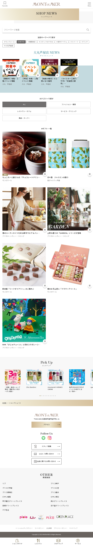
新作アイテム (62, 42)
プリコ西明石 (7, 492)
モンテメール (10, 42)
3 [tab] (43, 395)
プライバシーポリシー (60, 528)
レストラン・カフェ (24, 111)
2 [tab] (41, 395)
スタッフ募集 (46, 446)
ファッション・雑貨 (69, 104)
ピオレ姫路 (6, 497)
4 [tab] (45, 395)
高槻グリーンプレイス (10, 506)
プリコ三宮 (55, 488)
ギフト (22, 42)
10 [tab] (55, 395)
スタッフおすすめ (46, 42)
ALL (24, 104)
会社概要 (49, 528)
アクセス (46, 424)
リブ (4, 483)
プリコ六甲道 (7, 488)
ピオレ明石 (55, 497)
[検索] (88, 30)
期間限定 (32, 42)
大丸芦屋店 (9, 45)
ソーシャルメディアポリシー (24, 528)
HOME (4, 403)
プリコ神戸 (55, 483)
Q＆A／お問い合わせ (46, 454)
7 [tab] (50, 395)
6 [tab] (48, 395)
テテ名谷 (5, 510)
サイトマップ (73, 528)
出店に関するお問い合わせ (46, 461)
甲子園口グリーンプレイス (12, 501)
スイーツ (75, 42)
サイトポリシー (39, 528)
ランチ (85, 42)
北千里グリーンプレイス (60, 506)
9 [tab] (53, 395)
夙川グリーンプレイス (59, 501)
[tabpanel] (15, 380)
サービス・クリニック (69, 111)
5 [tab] (46, 395)
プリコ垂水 (55, 492)
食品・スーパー (24, 118)
